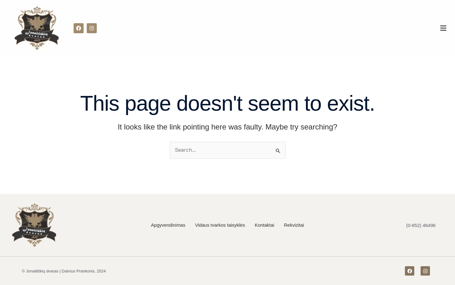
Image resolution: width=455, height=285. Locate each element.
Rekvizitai (294, 225)
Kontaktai (265, 225)
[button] (443, 28)
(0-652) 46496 (421, 225)
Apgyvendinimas (168, 225)
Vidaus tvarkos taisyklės (220, 225)
